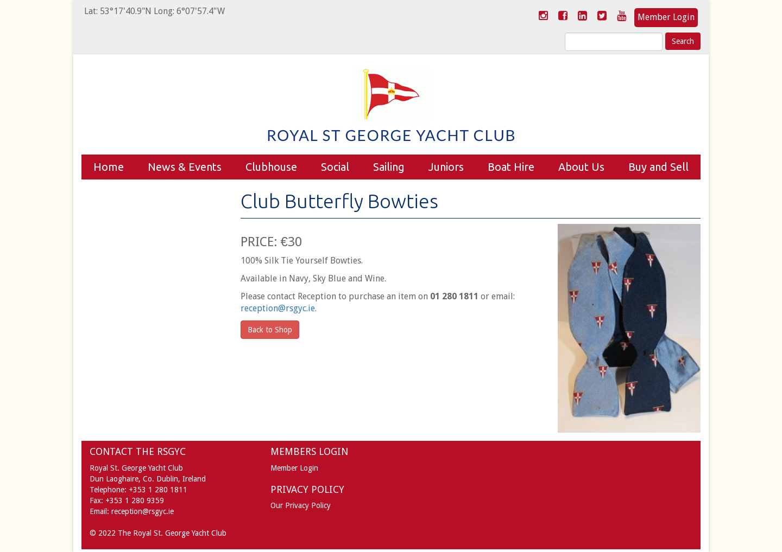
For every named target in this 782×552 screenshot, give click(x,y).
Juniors (446, 167)
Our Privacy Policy (300, 505)
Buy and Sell (658, 167)
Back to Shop (270, 329)
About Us (581, 167)
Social (335, 167)
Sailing (389, 167)
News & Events (185, 167)
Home (108, 167)
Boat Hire (511, 167)
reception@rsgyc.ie (142, 511)
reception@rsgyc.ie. (279, 308)
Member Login (666, 17)
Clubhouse (271, 167)
